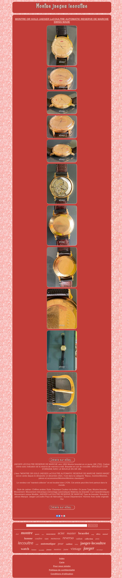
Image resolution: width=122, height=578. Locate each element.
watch (25, 549)
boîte (76, 544)
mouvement (50, 534)
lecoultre (25, 543)
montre (27, 533)
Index (61, 558)
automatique (48, 543)
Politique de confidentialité (62, 570)
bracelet (83, 533)
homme (28, 538)
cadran (79, 538)
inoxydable (41, 550)
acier (61, 533)
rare (46, 539)
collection (89, 539)
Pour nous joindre (61, 566)
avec (97, 538)
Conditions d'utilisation (62, 574)
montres (57, 549)
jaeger (89, 548)
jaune (66, 549)
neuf (92, 534)
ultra (98, 534)
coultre (38, 538)
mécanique (100, 550)
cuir (37, 544)
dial (17, 534)
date (43, 534)
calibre (69, 544)
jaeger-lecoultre (93, 543)
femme (49, 550)
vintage (76, 549)
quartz (37, 534)
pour (61, 543)
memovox (55, 538)
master (71, 533)
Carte (61, 562)
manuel (105, 534)
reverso (68, 538)
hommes (33, 550)
